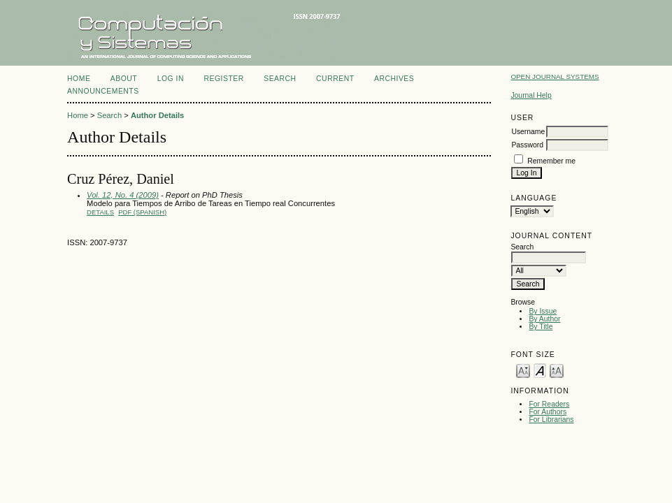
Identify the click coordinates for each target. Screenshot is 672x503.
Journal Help (530, 95)
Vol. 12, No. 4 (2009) (123, 195)
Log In (170, 78)
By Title (540, 326)
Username (528, 132)
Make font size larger (557, 370)
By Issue (543, 311)
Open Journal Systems (554, 76)
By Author (544, 319)
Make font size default (540, 370)
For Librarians (551, 419)
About (123, 78)
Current (335, 78)
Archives (394, 78)
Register (223, 78)
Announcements (103, 91)
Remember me (551, 161)
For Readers (549, 404)
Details (100, 212)
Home (78, 78)
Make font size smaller (523, 370)
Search (280, 78)
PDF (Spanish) (142, 212)
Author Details (157, 115)
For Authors (547, 412)
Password (527, 145)
